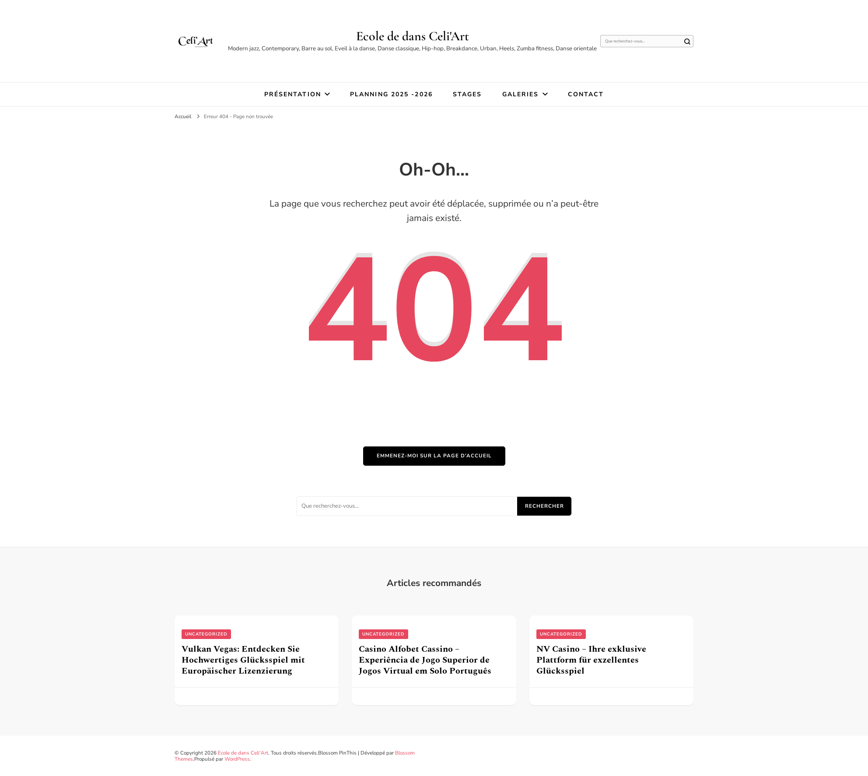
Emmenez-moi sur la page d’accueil (434, 455)
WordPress (237, 758)
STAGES (467, 94)
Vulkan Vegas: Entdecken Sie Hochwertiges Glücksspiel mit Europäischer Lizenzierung (243, 660)
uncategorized (206, 634)
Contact (586, 94)
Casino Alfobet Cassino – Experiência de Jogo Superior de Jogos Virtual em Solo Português (425, 660)
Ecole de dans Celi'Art (412, 36)
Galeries (520, 94)
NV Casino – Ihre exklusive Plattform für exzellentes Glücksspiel (591, 660)
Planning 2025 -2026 (391, 94)
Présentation (292, 94)
